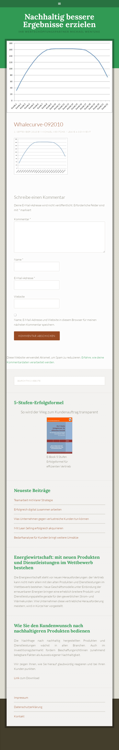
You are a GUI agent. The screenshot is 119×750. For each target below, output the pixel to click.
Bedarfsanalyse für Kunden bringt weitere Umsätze (46, 537)
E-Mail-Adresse (24, 278)
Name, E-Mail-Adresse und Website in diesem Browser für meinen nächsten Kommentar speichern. (55, 322)
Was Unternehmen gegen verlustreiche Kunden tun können (51, 519)
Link (16, 678)
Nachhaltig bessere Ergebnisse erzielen (59, 20)
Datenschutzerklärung (28, 707)
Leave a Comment (79, 131)
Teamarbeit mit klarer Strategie (33, 500)
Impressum (21, 697)
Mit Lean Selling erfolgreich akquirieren (38, 528)
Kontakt (19, 716)
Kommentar (22, 219)
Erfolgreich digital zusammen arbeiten (38, 509)
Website (19, 296)
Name (18, 259)
